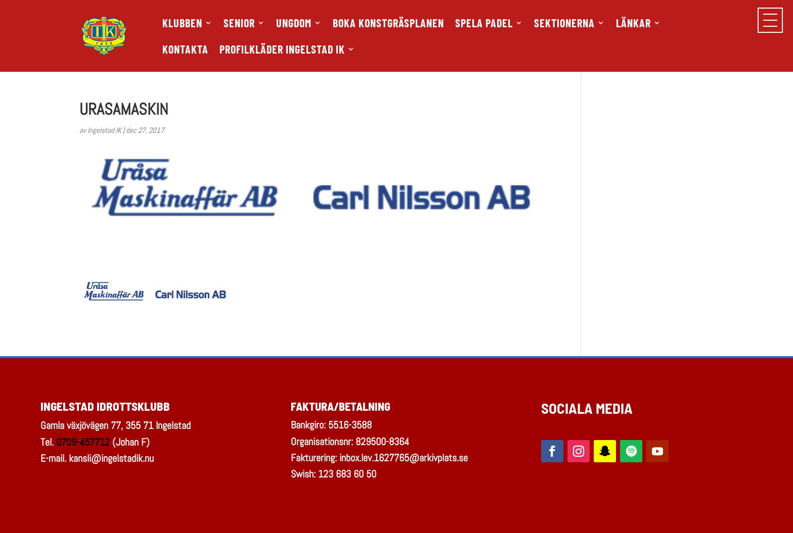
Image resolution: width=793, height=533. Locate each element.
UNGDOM (294, 24)
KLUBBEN (182, 24)
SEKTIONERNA (564, 24)
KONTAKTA (185, 50)
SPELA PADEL (484, 24)
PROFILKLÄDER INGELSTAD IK (282, 50)
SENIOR (239, 24)
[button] (770, 20)
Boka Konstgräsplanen (388, 24)
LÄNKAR (633, 24)
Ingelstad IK (104, 130)
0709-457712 (83, 442)
